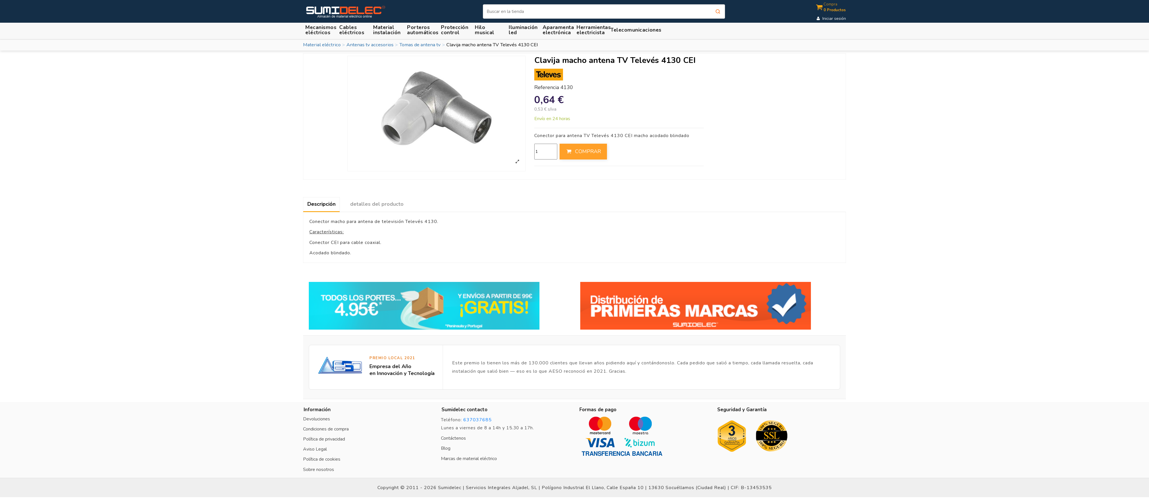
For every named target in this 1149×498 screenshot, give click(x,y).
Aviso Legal (315, 449)
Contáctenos (453, 438)
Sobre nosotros (318, 469)
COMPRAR (583, 151)
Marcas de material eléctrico (469, 458)
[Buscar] (604, 11)
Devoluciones (316, 419)
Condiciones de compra (326, 429)
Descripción (321, 204)
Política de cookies (321, 459)
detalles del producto (377, 204)
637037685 (477, 420)
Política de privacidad (324, 439)
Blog (445, 448)
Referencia (546, 87)
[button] (388, 30)
